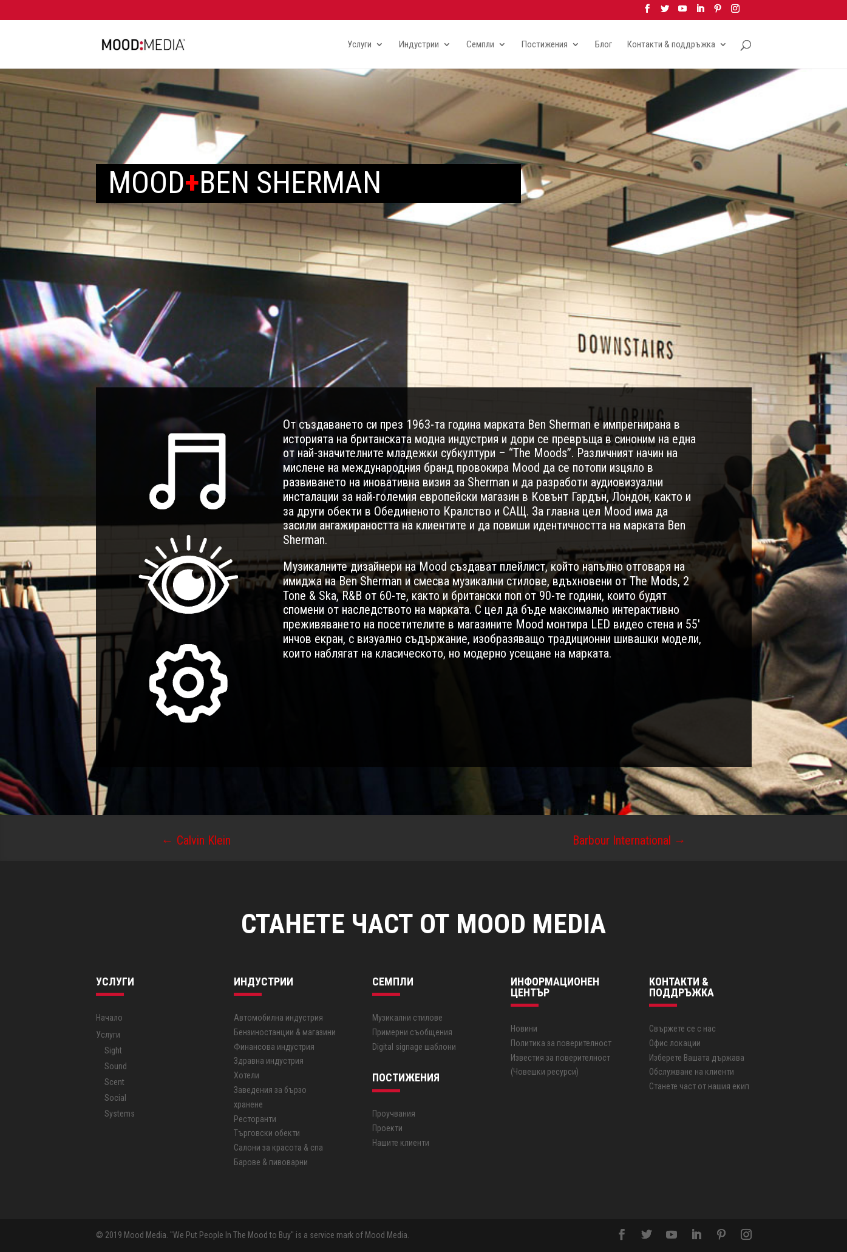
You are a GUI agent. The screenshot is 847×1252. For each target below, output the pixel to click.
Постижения (545, 45)
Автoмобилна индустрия (278, 1017)
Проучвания (393, 1113)
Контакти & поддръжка (671, 45)
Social (115, 1098)
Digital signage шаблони (414, 1047)
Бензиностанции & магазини (285, 1032)
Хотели (246, 1075)
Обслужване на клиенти (691, 1072)
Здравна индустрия (269, 1061)
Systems (119, 1113)
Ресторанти (255, 1119)
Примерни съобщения (412, 1032)
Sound (115, 1066)
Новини (524, 1028)
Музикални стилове (407, 1017)
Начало (109, 1017)
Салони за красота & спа (278, 1147)
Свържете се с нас (682, 1028)
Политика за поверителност (561, 1043)
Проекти (387, 1128)
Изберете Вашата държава (696, 1058)
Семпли (480, 45)
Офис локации (675, 1043)
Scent (114, 1082)
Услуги (359, 45)
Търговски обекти (267, 1133)
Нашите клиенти (400, 1143)
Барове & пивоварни (271, 1162)
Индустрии (419, 45)
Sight (113, 1050)
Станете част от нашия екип (699, 1086)
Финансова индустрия (274, 1047)
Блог (603, 45)
